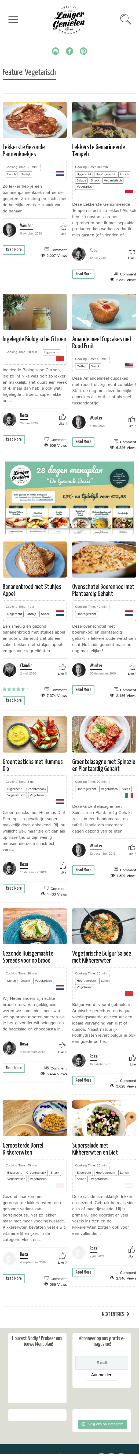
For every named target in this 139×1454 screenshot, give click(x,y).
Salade (81, 180)
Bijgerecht (84, 174)
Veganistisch (113, 180)
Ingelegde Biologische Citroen (34, 339)
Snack (95, 180)
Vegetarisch (85, 186)
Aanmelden (101, 1386)
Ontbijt (25, 174)
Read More (14, 250)
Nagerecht (14, 614)
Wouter (26, 225)
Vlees (126, 789)
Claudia (26, 665)
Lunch (11, 174)
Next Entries (113, 1325)
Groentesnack (36, 789)
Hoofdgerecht (105, 174)
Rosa (93, 250)
